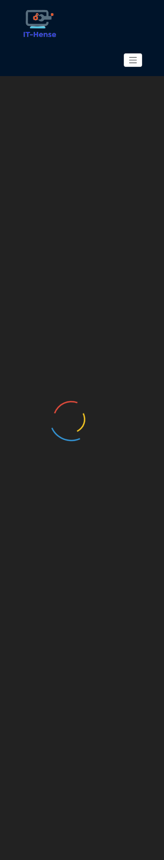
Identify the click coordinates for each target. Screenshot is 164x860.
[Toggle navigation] (133, 60)
